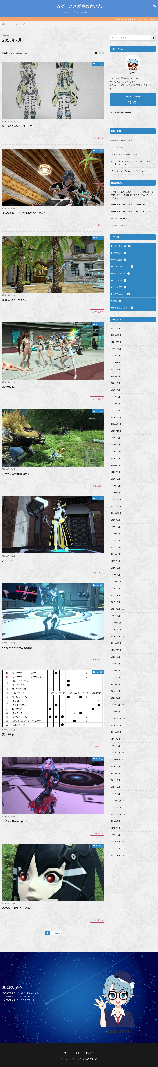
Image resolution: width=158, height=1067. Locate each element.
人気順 (12, 53)
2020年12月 (118, 424)
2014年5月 (118, 786)
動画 (117, 303)
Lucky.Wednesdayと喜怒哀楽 (23, 646)
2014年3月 (118, 801)
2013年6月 (118, 865)
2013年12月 (118, 822)
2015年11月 (118, 665)
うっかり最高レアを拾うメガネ (124, 154)
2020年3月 (118, 488)
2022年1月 (118, 331)
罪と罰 (114, 218)
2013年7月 (118, 857)
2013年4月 (118, 879)
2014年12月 (118, 736)
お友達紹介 (120, 253)
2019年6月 (118, 552)
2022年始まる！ (118, 147)
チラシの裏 (120, 282)
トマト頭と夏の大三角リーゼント (125, 192)
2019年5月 (118, 559)
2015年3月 (118, 715)
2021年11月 (118, 345)
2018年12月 (118, 594)
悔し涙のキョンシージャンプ (25, 126)
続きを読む (97, 138)
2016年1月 (118, 651)
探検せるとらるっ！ (124, 310)
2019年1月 (118, 587)
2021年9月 (118, 359)
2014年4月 (118, 793)
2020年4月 (118, 480)
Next (56, 932)
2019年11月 (118, 516)
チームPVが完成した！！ (121, 140)
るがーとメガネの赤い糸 (79, 6)
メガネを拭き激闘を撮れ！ (22, 473)
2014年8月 (118, 765)
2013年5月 (118, 872)
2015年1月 (118, 729)
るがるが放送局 (122, 296)
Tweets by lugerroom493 (120, 112)
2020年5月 (118, 473)
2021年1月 (118, 416)
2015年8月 (118, 680)
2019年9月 (118, 530)
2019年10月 (118, 523)
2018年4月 (118, 601)
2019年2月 (118, 580)
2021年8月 (118, 367)
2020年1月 (118, 502)
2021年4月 (118, 395)
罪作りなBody (12, 386)
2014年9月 (118, 758)
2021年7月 (118, 374)
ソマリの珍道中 (122, 275)
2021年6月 (118, 381)
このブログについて (124, 267)
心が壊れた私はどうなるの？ (23, 906)
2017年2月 (118, 623)
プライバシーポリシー (82, 12)
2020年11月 (118, 431)
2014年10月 (118, 751)
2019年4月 (118, 566)
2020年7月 (118, 459)
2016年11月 (118, 644)
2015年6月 (118, 694)
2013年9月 (118, 843)
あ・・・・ (10, 560)
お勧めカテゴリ (22, 53)
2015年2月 (118, 722)
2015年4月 (118, 708)
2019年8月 (118, 537)
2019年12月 (118, 509)
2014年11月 (118, 744)
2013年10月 (118, 836)
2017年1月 (118, 630)
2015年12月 (118, 658)
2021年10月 (118, 352)
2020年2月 (118, 495)
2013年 (16, 24)
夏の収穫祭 (10, 733)
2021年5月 (118, 388)
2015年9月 (118, 672)
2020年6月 (118, 466)
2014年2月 (118, 808)
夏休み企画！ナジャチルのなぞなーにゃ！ (33, 213)
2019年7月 (118, 544)
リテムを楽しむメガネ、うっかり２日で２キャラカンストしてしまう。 (132, 162)
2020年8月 (118, 452)
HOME (7, 24)
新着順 (5, 53)
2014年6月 (118, 779)
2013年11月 (118, 829)
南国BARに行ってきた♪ (19, 299)
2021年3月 (118, 402)
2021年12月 (118, 338)
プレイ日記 (98, 64)
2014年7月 (118, 772)
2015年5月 (118, 701)
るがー (138, 204)
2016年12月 (118, 637)
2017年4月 (118, 608)
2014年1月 (118, 815)
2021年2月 (118, 409)
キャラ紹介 (120, 260)
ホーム (67, 12)
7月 (24, 24)
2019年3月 (118, 573)
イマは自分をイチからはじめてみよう (127, 171)
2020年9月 (118, 445)
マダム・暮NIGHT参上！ (20, 820)
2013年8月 (118, 850)
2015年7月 (118, 687)
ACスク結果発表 (122, 246)
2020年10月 (118, 438)
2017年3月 (118, 616)
